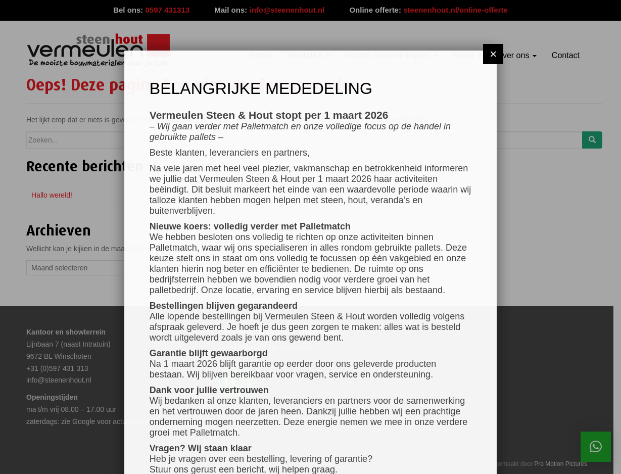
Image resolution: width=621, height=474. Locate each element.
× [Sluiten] (493, 54)
